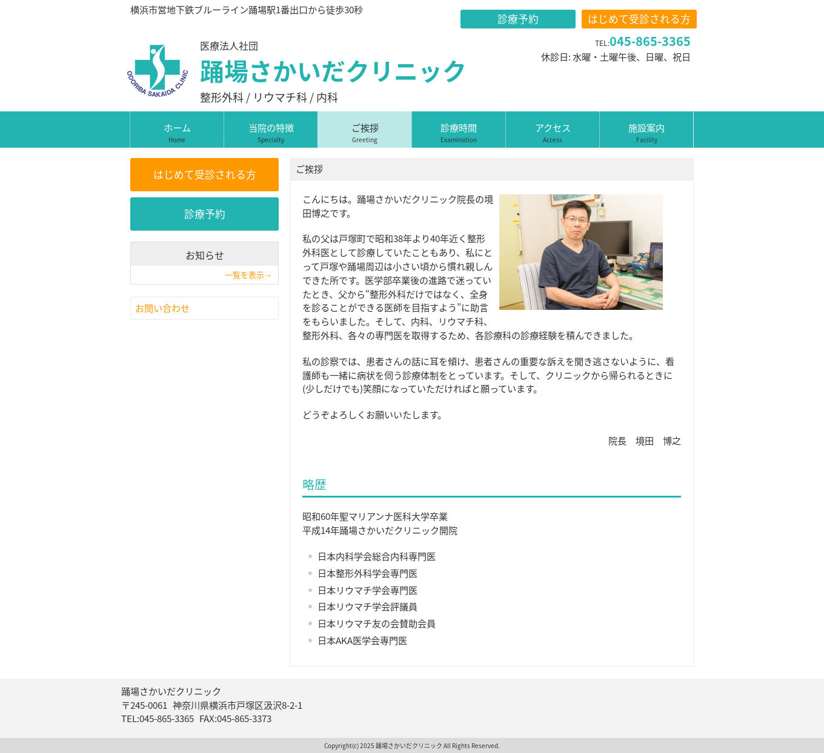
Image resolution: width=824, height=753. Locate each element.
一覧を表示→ (248, 274)
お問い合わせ (162, 308)
